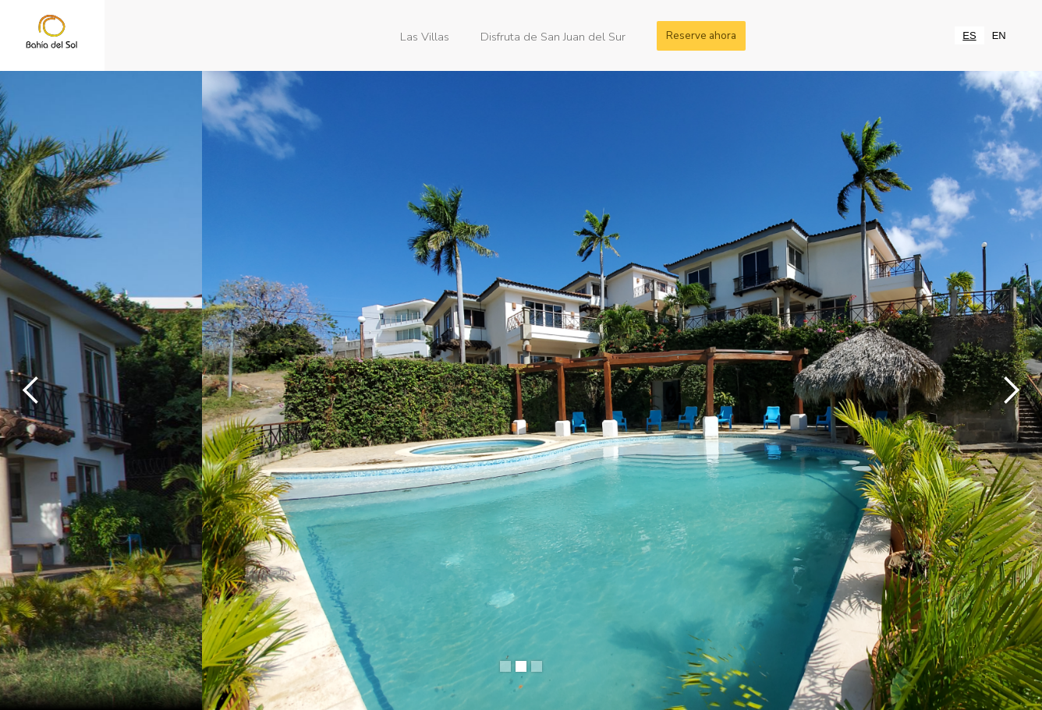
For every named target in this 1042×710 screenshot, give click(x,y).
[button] (31, 390)
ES (969, 35)
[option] (999, 35)
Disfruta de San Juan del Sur (553, 35)
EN (999, 35)
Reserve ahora (701, 35)
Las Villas (424, 35)
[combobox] (969, 35)
